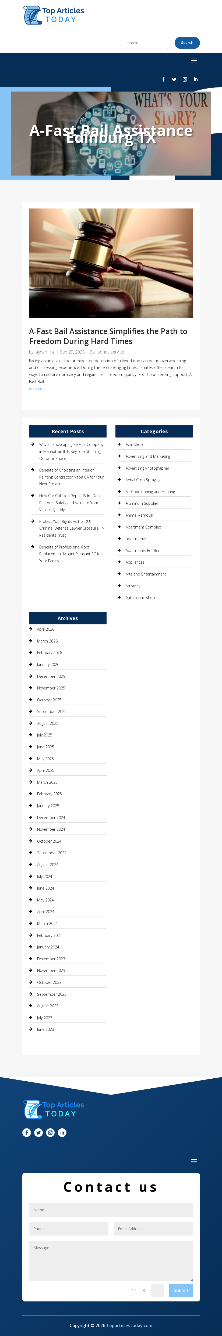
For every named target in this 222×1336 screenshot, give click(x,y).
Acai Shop (134, 444)
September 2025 (51, 711)
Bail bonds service (106, 352)
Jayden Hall (44, 352)
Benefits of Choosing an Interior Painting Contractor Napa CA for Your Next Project (71, 476)
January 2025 (48, 805)
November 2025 (51, 688)
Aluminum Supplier (142, 503)
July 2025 (44, 735)
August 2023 (47, 1005)
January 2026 (48, 664)
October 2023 (49, 982)
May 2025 (45, 758)
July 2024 (44, 876)
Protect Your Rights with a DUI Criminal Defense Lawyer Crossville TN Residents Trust (71, 528)
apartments (136, 538)
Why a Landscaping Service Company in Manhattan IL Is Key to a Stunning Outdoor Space (71, 451)
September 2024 (51, 852)
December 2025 (51, 676)
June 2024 (45, 888)
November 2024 (51, 829)
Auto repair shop (140, 597)
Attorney (133, 585)
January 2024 (48, 947)
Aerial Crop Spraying (143, 479)
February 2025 (49, 793)
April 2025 (45, 770)
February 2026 (49, 652)
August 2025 (47, 723)
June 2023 (45, 1029)
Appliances (135, 562)
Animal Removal (139, 515)
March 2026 (47, 641)
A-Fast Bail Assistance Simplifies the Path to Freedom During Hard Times (108, 336)
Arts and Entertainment (146, 574)
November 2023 (51, 970)
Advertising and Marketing (148, 456)
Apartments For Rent (144, 550)
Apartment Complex (143, 527)
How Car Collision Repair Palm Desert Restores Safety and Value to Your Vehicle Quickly (71, 502)
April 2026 (45, 629)
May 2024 (45, 900)
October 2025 (49, 699)
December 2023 (51, 958)
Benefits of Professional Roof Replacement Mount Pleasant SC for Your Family (70, 553)
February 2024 (49, 935)
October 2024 (49, 841)
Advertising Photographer (147, 468)
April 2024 (45, 911)
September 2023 (51, 994)
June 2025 (45, 746)
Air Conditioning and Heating (150, 491)
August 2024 (47, 864)
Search (187, 42)
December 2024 (51, 817)
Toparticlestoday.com (129, 1325)
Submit (181, 1290)
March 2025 (47, 782)
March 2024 (47, 923)
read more (38, 388)
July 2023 (44, 1017)
